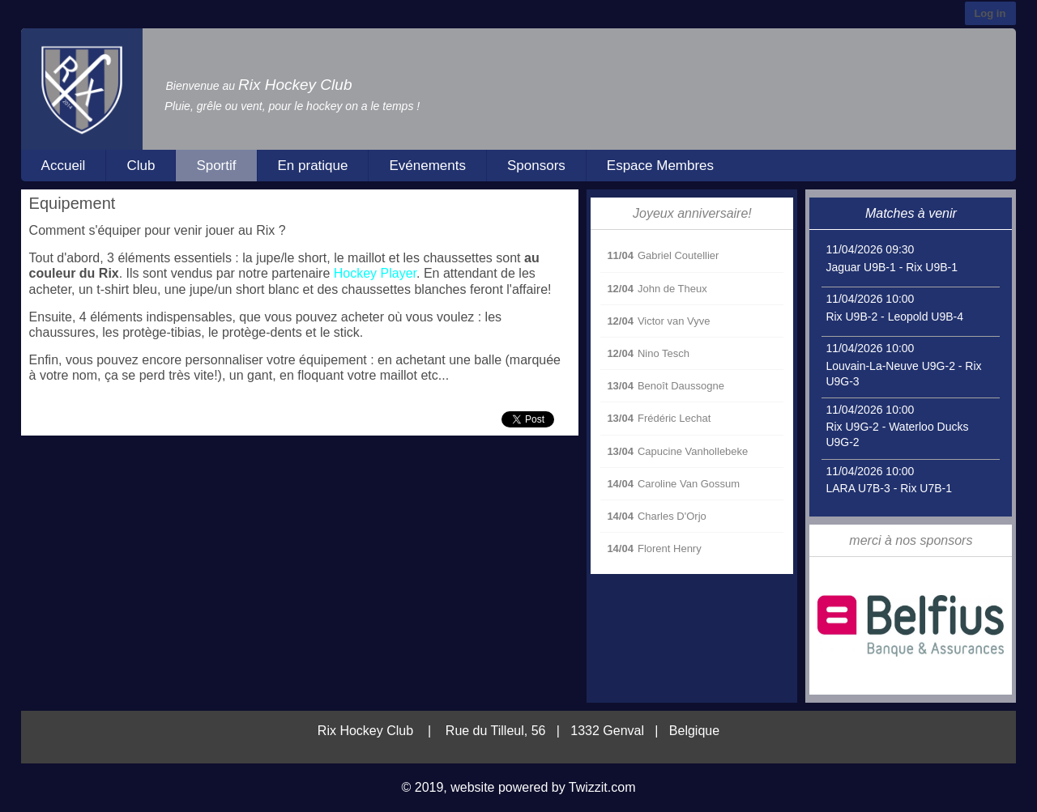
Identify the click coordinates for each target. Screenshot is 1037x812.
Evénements (427, 165)
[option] (910, 626)
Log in (989, 13)
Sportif (216, 165)
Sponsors (536, 165)
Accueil (63, 165)
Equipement (72, 203)
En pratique (313, 165)
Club (140, 165)
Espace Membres (660, 165)
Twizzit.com (602, 787)
